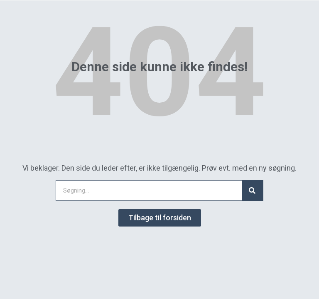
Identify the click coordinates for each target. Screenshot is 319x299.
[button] (159, 218)
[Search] (252, 190)
